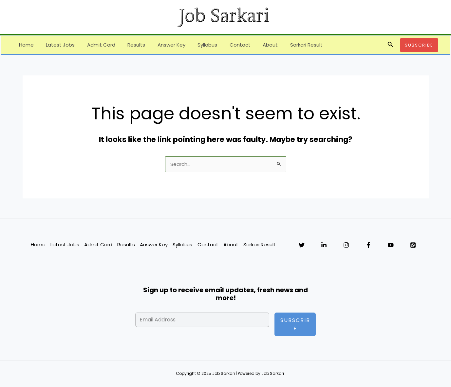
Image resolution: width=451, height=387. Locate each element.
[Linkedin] (324, 245)
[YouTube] (391, 245)
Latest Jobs (56, 44)
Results (128, 44)
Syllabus (194, 44)
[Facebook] (368, 245)
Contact (224, 44)
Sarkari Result (285, 44)
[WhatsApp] (413, 245)
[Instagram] (346, 245)
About (251, 44)
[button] (390, 45)
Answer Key (160, 44)
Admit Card (95, 44)
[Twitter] (302, 245)
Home (25, 44)
